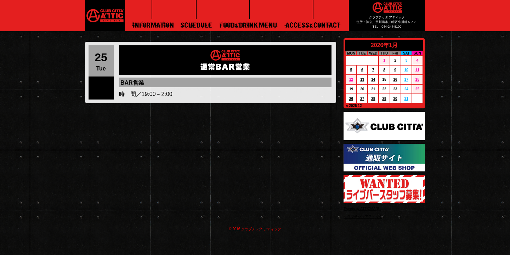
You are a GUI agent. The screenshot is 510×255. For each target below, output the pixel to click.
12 (351, 79)
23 (395, 89)
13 (362, 79)
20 (362, 89)
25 (417, 89)
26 (351, 99)
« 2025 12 (354, 106)
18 (417, 79)
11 (417, 70)
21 (373, 89)
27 (362, 99)
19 (351, 89)
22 (384, 89)
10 (406, 70)
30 (395, 99)
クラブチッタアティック (363, 217)
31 (406, 99)
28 (373, 99)
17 (406, 79)
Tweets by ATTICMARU (362, 209)
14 (373, 79)
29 (384, 99)
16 (395, 79)
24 (406, 89)
